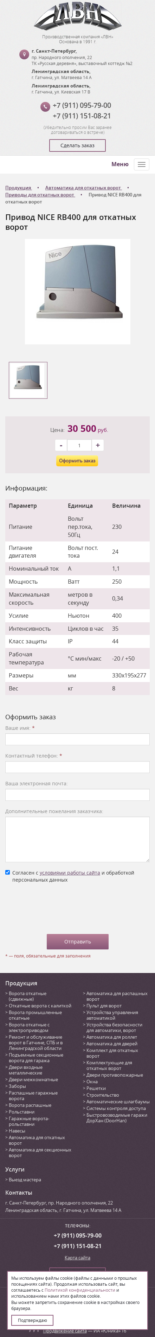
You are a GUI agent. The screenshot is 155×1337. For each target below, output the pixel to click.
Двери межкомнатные (33, 1079)
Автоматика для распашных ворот (117, 996)
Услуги (15, 1169)
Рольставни (21, 1112)
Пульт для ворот (104, 1005)
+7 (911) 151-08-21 (82, 116)
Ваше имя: (20, 728)
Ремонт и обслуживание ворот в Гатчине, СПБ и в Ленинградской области (36, 1042)
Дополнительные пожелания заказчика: (54, 811)
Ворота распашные (30, 1105)
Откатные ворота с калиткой (40, 1005)
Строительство (102, 1095)
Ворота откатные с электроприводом (29, 1027)
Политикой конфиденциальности (80, 1290)
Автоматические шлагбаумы (118, 1101)
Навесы (17, 1131)
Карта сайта (77, 1257)
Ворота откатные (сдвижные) (27, 996)
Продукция (21, 983)
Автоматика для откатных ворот (37, 1140)
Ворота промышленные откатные (35, 1015)
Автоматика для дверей (111, 1043)
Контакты (18, 1192)
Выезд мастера (25, 1179)
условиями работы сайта (70, 872)
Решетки (96, 1088)
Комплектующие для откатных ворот (109, 1065)
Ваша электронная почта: (36, 783)
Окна (92, 1081)
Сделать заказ (77, 145)
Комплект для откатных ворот (112, 1053)
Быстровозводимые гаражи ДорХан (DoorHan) (116, 1118)
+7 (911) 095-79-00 (82, 105)
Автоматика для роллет (111, 1037)
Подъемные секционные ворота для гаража (36, 1058)
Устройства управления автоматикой (112, 1015)
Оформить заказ (77, 460)
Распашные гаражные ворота (33, 1096)
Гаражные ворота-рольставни (29, 1121)
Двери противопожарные (114, 1075)
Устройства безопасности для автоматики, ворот (114, 1027)
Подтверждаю (32, 1320)
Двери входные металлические (26, 1070)
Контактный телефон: (33, 755)
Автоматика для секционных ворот (40, 1152)
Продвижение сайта (65, 1331)
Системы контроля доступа (116, 1108)
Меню (120, 164)
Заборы (17, 1086)
